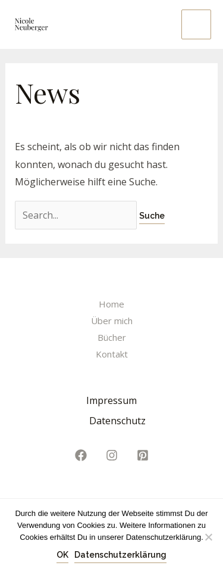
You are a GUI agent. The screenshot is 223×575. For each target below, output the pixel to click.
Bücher (112, 337)
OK (62, 555)
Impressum (111, 400)
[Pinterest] (143, 455)
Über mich (112, 321)
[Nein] (208, 537)
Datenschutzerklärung (120, 555)
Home (111, 304)
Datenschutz (117, 420)
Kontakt (112, 354)
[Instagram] (112, 455)
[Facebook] (81, 455)
